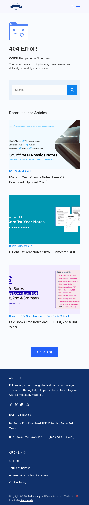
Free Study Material (58, 316)
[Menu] (78, 6)
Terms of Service (19, 468)
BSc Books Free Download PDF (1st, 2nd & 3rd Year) (42, 437)
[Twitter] (16, 404)
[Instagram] (21, 404)
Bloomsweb (26, 500)
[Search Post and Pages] (72, 6)
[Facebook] (10, 404)
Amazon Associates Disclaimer (28, 475)
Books (12, 316)
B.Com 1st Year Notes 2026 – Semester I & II (42, 252)
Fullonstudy (34, 496)
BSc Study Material (20, 171)
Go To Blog (44, 352)
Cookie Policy (17, 482)
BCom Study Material (21, 245)
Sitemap (14, 460)
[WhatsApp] (27, 404)
